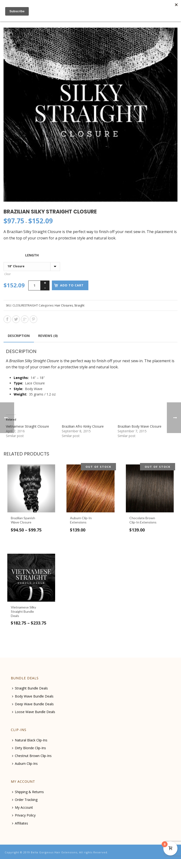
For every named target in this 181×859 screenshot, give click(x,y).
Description (19, 335)
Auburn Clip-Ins (25, 763)
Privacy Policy (24, 815)
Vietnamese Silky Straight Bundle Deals (23, 611)
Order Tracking (24, 799)
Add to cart (72, 285)
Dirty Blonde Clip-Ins (29, 748)
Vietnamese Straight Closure (27, 426)
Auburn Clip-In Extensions (81, 520)
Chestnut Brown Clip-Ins (32, 755)
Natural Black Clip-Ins (29, 740)
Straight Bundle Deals (30, 688)
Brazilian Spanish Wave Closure (23, 520)
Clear (7, 274)
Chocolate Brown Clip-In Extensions (142, 520)
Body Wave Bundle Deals (32, 696)
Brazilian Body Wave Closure (139, 426)
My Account (22, 807)
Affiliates (20, 823)
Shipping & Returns (28, 792)
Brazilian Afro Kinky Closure (83, 426)
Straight (79, 305)
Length (32, 255)
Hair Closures (64, 305)
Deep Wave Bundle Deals (33, 704)
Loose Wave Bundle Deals (33, 712)
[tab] (19, 336)
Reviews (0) (48, 335)
